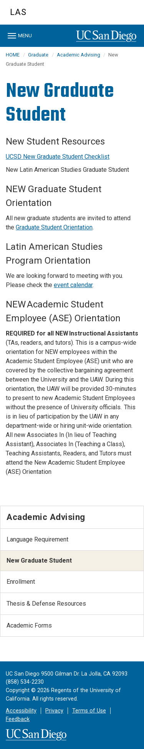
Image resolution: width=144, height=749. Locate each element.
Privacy (54, 710)
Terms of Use (89, 710)
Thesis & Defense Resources (46, 603)
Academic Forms (29, 625)
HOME (13, 55)
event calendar (73, 285)
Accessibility (21, 710)
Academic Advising (79, 55)
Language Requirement (37, 539)
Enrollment (21, 581)
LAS (18, 12)
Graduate (38, 55)
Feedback (18, 719)
